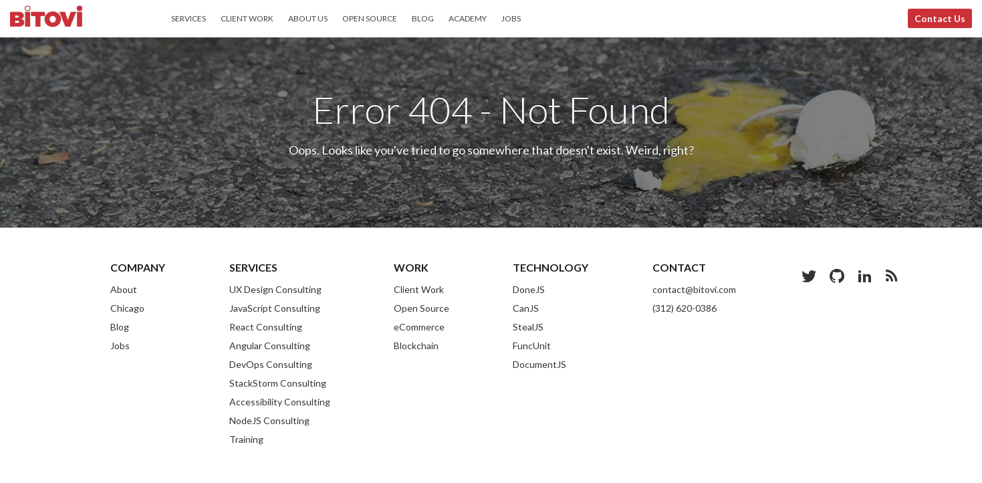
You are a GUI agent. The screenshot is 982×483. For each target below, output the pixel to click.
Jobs (120, 345)
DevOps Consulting (270, 364)
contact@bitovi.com (694, 289)
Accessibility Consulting (279, 401)
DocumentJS (539, 364)
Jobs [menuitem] (511, 18)
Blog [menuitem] (423, 18)
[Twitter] (809, 275)
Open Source (421, 308)
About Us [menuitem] (308, 18)
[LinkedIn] (865, 275)
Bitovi (46, 18)
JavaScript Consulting (274, 308)
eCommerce (419, 326)
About (123, 289)
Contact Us (939, 18)
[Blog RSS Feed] (891, 275)
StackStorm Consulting (277, 383)
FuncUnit (532, 345)
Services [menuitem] (188, 18)
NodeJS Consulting (269, 420)
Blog (119, 326)
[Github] (837, 275)
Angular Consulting (269, 345)
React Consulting (265, 326)
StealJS (528, 326)
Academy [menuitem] (468, 18)
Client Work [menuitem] (247, 18)
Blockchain (416, 345)
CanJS (526, 308)
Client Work (419, 289)
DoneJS (529, 289)
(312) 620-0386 (684, 308)
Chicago (127, 308)
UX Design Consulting (275, 289)
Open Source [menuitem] (369, 18)
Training (246, 439)
